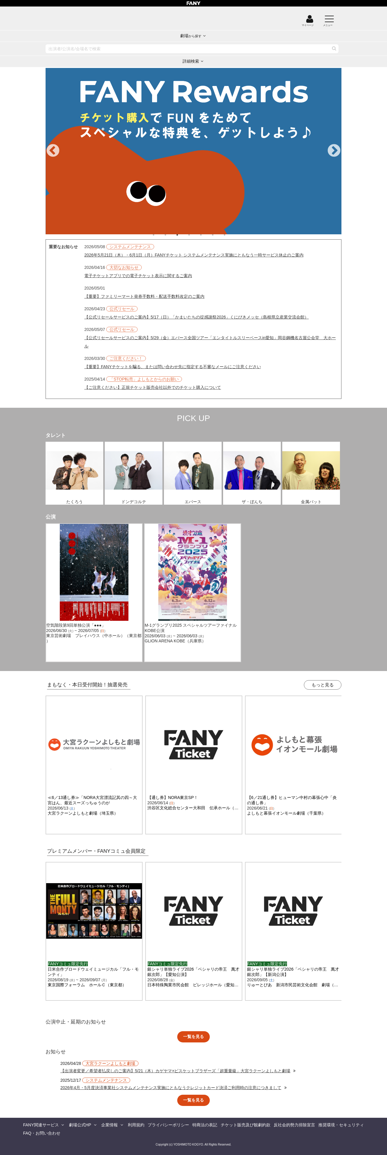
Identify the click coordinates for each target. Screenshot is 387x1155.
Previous (53, 151)
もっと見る (323, 684)
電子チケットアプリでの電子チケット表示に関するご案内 (138, 275)
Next (334, 151)
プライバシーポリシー (168, 1124)
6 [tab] (218, 234)
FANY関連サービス (41, 1124)
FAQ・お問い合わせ (41, 1133)
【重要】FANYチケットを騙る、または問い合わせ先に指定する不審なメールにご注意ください (172, 366)
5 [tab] (206, 234)
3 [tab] (183, 234)
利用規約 (136, 1124)
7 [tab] (230, 234)
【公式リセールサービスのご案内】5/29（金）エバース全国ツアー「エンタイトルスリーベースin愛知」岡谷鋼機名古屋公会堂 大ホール (210, 341)
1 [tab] (159, 234)
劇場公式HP (80, 1124)
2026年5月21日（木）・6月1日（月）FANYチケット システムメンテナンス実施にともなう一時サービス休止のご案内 (194, 255)
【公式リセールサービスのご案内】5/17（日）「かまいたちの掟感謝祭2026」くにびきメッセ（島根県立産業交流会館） (196, 317)
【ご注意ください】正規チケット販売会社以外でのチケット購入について (152, 387)
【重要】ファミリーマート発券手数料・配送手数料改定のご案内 (144, 296)
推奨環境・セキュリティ (341, 1124)
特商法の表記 (204, 1124)
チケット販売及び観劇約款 (245, 1124)
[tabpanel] (193, 151)
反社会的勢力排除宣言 (294, 1124)
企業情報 (109, 1124)
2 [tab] (171, 234)
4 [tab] (195, 234)
